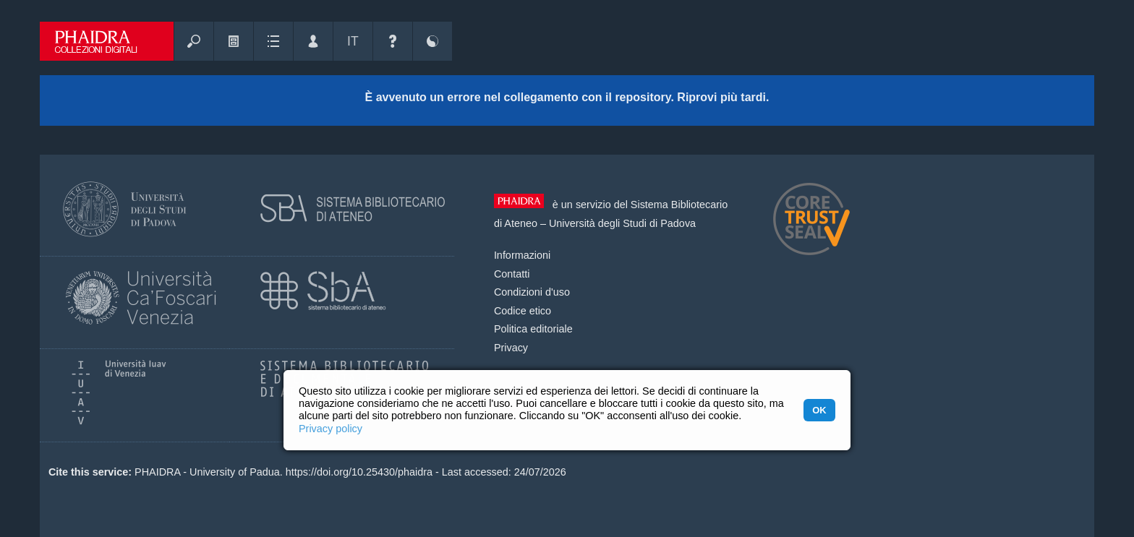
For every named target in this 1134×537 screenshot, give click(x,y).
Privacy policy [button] (330, 428)
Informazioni (522, 255)
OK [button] (819, 410)
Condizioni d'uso (532, 292)
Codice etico (522, 311)
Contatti (512, 274)
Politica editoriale (533, 329)
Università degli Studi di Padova (622, 223)
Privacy (511, 347)
